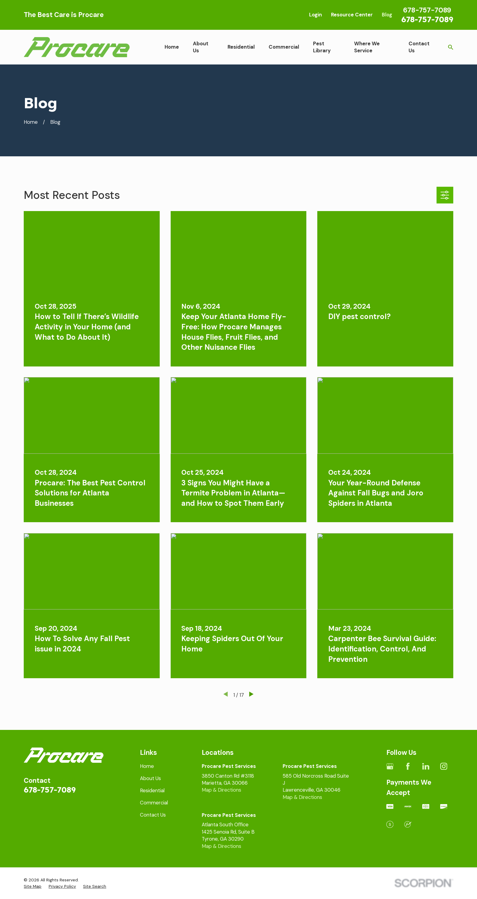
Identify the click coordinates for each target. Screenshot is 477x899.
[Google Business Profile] (389, 766)
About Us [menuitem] (200, 47)
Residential (152, 790)
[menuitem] (32, 886)
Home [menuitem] (172, 46)
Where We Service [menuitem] (367, 47)
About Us (150, 778)
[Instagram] (443, 766)
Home (147, 766)
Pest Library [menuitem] (322, 47)
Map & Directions (221, 789)
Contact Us (153, 814)
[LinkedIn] (425, 766)
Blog (387, 14)
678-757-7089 (427, 19)
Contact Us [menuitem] (419, 47)
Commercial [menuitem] (284, 46)
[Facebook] (407, 766)
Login (315, 14)
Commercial (154, 802)
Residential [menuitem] (241, 46)
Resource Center (352, 14)
